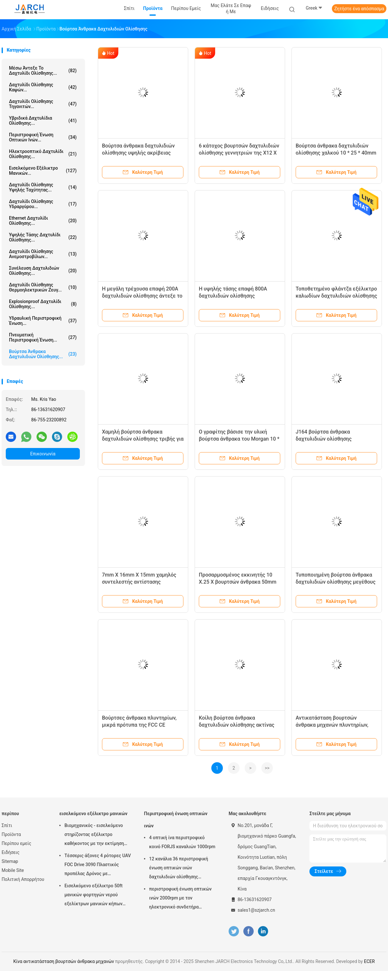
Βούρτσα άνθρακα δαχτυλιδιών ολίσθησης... (43, 354)
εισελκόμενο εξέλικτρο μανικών (93, 813)
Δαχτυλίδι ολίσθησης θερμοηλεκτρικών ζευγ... (43, 287)
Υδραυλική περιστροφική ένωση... (43, 321)
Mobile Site (13, 870)
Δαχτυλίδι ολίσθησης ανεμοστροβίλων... (43, 254)
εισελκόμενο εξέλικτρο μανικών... (43, 170)
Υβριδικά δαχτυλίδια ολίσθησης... (43, 120)
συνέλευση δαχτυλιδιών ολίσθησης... (43, 271)
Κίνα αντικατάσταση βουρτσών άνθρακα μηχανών (63, 961)
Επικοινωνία (42, 453)
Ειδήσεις (11, 852)
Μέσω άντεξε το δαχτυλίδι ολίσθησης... (43, 70)
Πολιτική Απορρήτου (23, 879)
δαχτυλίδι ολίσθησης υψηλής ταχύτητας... (43, 187)
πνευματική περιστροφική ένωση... (43, 337)
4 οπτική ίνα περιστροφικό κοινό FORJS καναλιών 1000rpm (182, 842)
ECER (369, 961)
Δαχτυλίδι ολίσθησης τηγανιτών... (43, 104)
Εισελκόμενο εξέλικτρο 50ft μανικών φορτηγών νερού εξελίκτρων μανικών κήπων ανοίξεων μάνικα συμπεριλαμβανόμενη (93, 895)
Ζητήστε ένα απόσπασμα (359, 8)
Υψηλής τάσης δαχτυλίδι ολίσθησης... (43, 237)
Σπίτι (7, 825)
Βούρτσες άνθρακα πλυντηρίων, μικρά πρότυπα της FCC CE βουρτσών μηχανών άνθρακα (139, 725)
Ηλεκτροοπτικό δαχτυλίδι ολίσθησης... (43, 154)
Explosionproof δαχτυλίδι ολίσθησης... (43, 304)
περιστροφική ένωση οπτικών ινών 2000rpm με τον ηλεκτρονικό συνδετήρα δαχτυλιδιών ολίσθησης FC (180, 898)
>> (267, 768)
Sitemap (10, 861)
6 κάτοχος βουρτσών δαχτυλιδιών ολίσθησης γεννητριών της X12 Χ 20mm (239, 153)
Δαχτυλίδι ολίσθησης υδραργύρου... (43, 204)
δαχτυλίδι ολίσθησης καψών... (43, 87)
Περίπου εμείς (16, 843)
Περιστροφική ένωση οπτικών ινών (175, 819)
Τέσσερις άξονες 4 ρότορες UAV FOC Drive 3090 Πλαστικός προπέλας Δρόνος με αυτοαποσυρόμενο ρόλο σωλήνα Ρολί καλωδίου (97, 865)
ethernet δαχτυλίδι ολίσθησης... (43, 220)
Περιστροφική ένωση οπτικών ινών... (43, 137)
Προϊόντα (11, 834)
